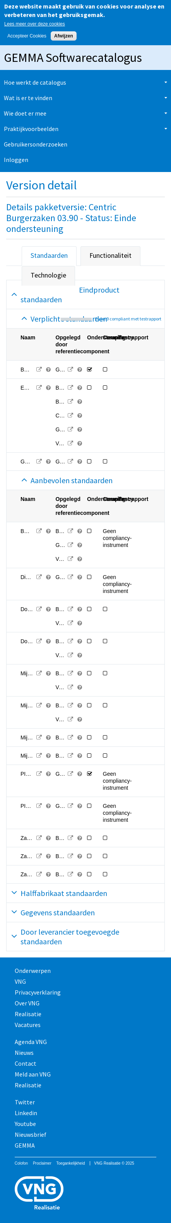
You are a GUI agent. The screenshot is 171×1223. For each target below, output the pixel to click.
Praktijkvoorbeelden (31, 129)
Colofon (21, 1163)
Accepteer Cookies (26, 36)
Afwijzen (63, 36)
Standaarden (49, 255)
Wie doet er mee (25, 113)
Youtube (25, 1124)
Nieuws (24, 1052)
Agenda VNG (31, 1042)
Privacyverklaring (38, 992)
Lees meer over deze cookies (34, 24)
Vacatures (28, 1025)
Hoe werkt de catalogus (35, 82)
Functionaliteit (110, 255)
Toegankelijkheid (70, 1163)
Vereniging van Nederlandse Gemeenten (86, 1193)
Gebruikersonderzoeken (35, 144)
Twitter (25, 1102)
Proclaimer (42, 1163)
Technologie (48, 275)
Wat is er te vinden (28, 98)
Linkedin (26, 1113)
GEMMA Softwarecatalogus (73, 57)
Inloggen (16, 160)
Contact (25, 1063)
